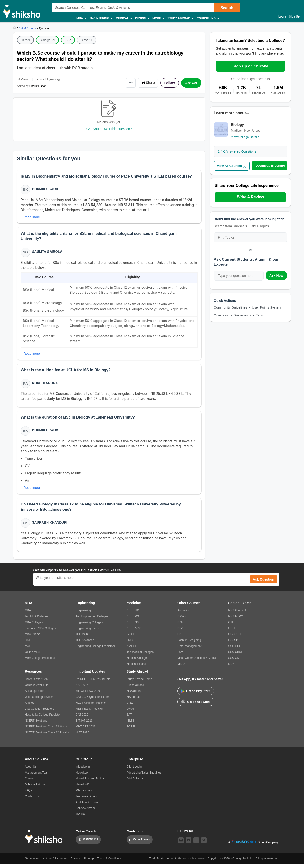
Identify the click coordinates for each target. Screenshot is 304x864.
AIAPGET (133, 646)
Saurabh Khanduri (49, 522)
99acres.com (84, 790)
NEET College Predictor (91, 702)
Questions (221, 315)
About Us (31, 766)
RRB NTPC (235, 616)
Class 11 (87, 40)
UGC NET (234, 634)
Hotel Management (189, 646)
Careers (30, 778)
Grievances (32, 858)
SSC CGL (234, 646)
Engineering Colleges (89, 622)
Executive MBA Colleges (40, 628)
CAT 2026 (82, 714)
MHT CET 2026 (85, 726)
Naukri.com (83, 772)
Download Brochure (270, 165)
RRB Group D (237, 610)
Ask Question (263, 579)
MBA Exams (32, 634)
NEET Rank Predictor (89, 708)
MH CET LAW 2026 (88, 691)
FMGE (131, 640)
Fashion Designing (189, 640)
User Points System (266, 307)
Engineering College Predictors (95, 646)
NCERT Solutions (36, 720)
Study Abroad (180, 18)
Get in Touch (86, 831)
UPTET (233, 628)
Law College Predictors (39, 708)
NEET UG (133, 610)
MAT (28, 646)
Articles (29, 702)
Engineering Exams (88, 628)
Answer (191, 83)
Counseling (207, 18)
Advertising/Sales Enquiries (144, 772)
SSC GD (233, 658)
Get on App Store (195, 701)
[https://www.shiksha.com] (15, 28)
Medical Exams (136, 664)
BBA (180, 628)
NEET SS (133, 622)
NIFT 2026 (82, 732)
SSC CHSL (235, 652)
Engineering (100, 18)
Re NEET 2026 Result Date (93, 679)
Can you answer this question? (109, 129)
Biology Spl (47, 40)
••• (131, 83)
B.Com (181, 616)
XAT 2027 (82, 685)
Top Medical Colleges (140, 652)
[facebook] (196, 840)
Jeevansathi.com (86, 796)
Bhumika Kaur (45, 189)
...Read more (30, 217)
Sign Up (294, 16)
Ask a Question (34, 691)
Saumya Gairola (47, 252)
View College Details (245, 137)
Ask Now (276, 275)
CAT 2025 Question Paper (92, 697)
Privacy (75, 858)
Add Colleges (135, 778)
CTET (232, 622)
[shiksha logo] (45, 836)
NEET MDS (134, 628)
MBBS (181, 664)
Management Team (37, 772)
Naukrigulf (82, 784)
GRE (130, 702)
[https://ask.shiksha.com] (28, 28)
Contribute (135, 831)
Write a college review (39, 697)
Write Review (141, 839)
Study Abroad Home (139, 679)
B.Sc (68, 40)
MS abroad (134, 697)
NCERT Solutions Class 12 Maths (46, 726)
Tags (259, 315)
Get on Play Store (195, 691)
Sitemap (88, 858)
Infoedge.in (83, 766)
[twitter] (204, 840)
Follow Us (185, 831)
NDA (231, 664)
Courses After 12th (36, 685)
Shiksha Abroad (86, 808)
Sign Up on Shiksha (250, 66)
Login (282, 16)
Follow (169, 83)
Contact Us (32, 796)
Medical (124, 18)
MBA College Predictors (40, 658)
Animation (183, 610)
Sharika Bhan (38, 86)
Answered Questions (237, 151)
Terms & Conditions (109, 858)
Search (226, 8)
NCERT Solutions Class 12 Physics (47, 732)
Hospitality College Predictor (43, 714)
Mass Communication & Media (196, 658)
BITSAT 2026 (84, 720)
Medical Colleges (137, 658)
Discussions (242, 315)
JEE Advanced (85, 640)
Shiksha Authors (35, 784)
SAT (129, 714)
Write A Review (250, 197)
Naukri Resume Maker (90, 778)
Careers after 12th (36, 679)
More (158, 18)
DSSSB (233, 640)
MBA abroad (134, 691)
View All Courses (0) (231, 166)
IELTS (130, 720)
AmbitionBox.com (87, 802)
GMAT (131, 708)
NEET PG (133, 616)
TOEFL (131, 726)
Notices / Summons (55, 858)
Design (142, 18)
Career (25, 40)
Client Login (134, 766)
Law (180, 652)
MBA (81, 18)
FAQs (28, 790)
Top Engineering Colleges (92, 616)
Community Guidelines (230, 307)
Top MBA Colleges (36, 616)
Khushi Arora (45, 383)
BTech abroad (135, 685)
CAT (27, 640)
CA (179, 634)
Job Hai (81, 814)
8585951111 (90, 839)
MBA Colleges (34, 622)
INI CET (132, 634)
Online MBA (32, 652)
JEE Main (82, 634)
